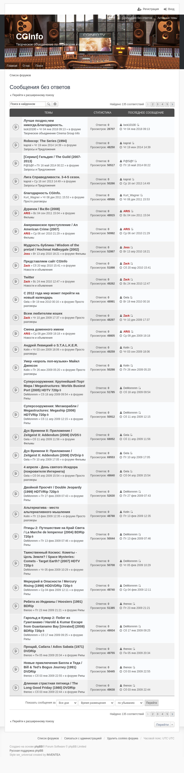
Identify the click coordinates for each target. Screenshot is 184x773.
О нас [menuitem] (26, 65)
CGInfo (29, 36)
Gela (26, 301)
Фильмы (29, 217)
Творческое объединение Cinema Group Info (52, 133)
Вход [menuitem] (171, 9)
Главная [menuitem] (12, 65)
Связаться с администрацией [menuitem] (83, 738)
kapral (27, 145)
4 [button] (162, 104)
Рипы (27, 398)
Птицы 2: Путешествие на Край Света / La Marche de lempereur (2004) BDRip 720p (54, 532)
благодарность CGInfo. (42, 193)
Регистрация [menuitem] (151, 9)
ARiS (27, 213)
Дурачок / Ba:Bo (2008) (42, 209)
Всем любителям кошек (43, 313)
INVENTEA (53, 754)
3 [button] (157, 104)
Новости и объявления (38, 269)
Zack (27, 265)
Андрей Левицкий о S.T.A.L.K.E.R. (51, 345)
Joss (27, 253)
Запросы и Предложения (39, 149)
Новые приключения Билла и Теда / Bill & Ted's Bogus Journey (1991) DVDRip (53, 667)
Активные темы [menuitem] (167, 18)
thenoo (28, 610)
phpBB (39, 746)
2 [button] (152, 104)
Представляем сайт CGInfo (45, 261)
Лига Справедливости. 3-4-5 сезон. (52, 177)
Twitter (29, 277)
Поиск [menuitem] (39, 65)
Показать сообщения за (51, 703)
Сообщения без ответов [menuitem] (137, 18)
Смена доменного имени (44, 329)
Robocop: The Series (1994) (45, 141)
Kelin (27, 349)
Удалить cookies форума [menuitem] (122, 738)
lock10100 (30, 129)
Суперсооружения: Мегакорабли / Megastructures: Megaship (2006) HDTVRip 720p (51, 410)
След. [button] (172, 104)
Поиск (48, 104)
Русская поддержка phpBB (26, 750)
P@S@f (29, 165)
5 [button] (167, 104)
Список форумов (20, 75)
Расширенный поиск (55, 104)
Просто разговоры (35, 201)
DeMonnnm (31, 394)
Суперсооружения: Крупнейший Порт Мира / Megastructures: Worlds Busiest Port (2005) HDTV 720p (54, 386)
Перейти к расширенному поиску (33, 95)
